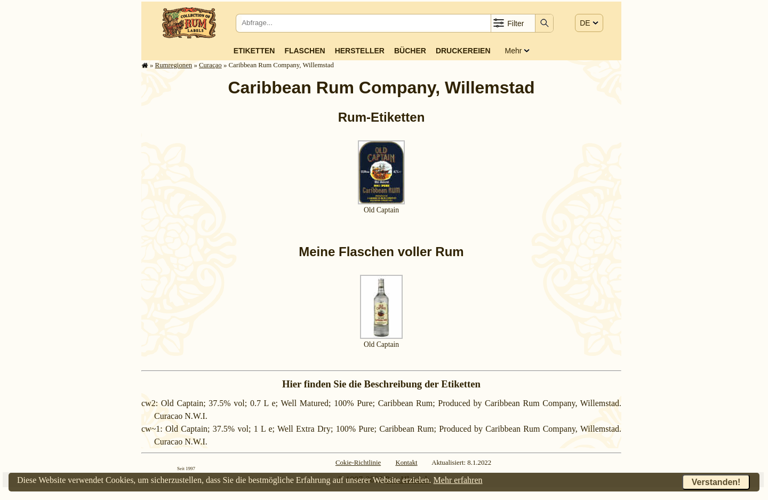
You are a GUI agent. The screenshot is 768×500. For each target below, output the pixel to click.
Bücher (410, 50)
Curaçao (210, 65)
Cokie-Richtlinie (358, 462)
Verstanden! (716, 482)
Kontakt (406, 462)
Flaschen (304, 50)
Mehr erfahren (458, 480)
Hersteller (360, 50)
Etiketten (254, 50)
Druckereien (463, 50)
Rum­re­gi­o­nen (174, 65)
